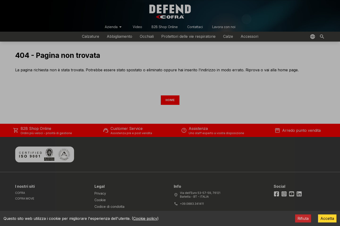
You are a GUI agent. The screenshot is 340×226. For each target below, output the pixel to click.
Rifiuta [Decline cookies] (303, 218)
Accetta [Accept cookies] (327, 218)
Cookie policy (145, 218)
